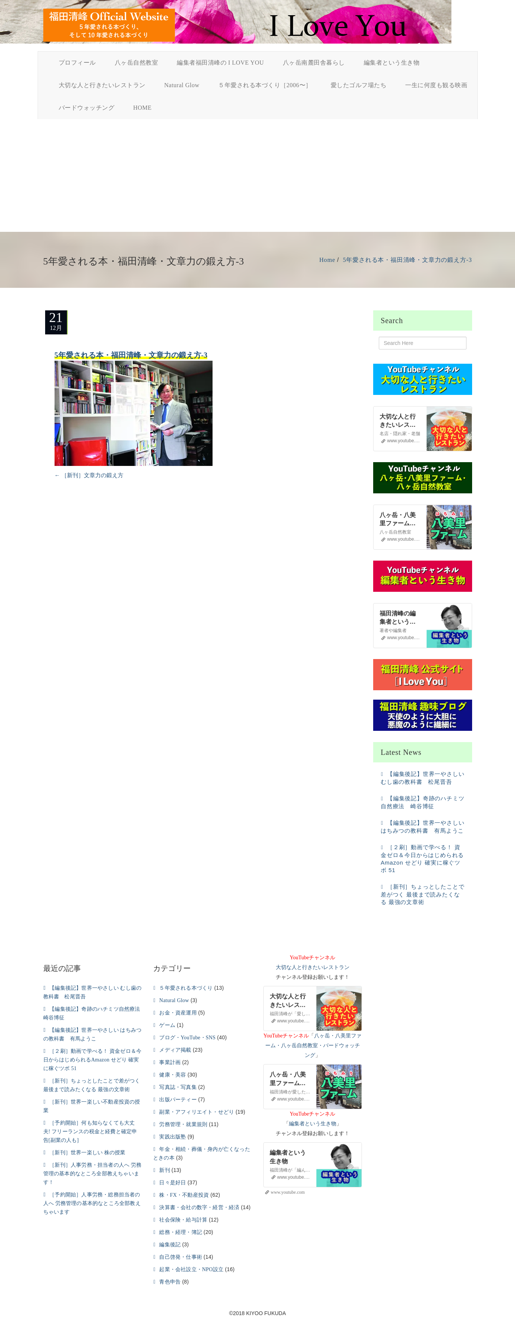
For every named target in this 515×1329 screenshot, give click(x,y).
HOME (142, 107)
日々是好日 (172, 1182)
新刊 (164, 1170)
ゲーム (167, 1025)
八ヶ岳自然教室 (136, 62)
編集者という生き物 (392, 62)
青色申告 (170, 1282)
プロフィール (77, 62)
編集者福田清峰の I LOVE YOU (220, 62)
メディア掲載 (175, 1050)
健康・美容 (172, 1075)
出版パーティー (177, 1099)
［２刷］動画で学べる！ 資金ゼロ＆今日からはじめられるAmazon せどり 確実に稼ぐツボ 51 (92, 1059)
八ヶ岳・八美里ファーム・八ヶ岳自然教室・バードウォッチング (313, 1045)
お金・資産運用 (177, 1013)
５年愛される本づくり (186, 988)
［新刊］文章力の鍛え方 (89, 475)
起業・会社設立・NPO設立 (191, 1269)
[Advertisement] (257, 175)
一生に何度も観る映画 (436, 85)
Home (327, 260)
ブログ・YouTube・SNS (187, 1037)
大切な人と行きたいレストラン (102, 85)
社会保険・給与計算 (183, 1220)
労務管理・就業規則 (183, 1124)
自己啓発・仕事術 (180, 1257)
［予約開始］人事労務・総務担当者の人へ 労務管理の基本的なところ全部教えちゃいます (92, 1203)
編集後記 (170, 1244)
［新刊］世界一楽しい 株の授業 (87, 1152)
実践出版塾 (172, 1137)
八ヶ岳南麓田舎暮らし (314, 62)
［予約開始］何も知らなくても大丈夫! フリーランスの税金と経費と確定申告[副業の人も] (90, 1131)
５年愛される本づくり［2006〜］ (265, 85)
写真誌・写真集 (177, 1087)
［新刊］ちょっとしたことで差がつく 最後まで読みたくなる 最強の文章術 (422, 894)
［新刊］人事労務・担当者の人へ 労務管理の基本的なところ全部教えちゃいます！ (92, 1173)
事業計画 (170, 1062)
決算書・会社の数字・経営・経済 (199, 1207)
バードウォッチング (87, 107)
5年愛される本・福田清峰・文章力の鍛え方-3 (407, 260)
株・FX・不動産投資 (184, 1195)
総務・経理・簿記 (180, 1232)
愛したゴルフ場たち (359, 85)
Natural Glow (182, 85)
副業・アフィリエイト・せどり (196, 1112)
